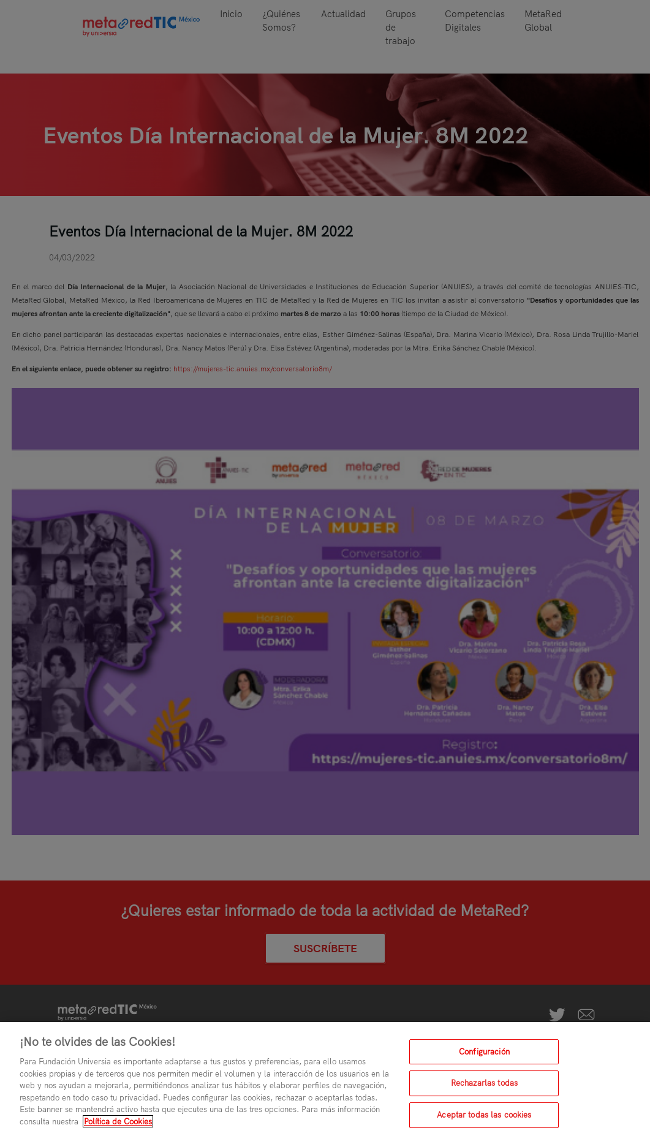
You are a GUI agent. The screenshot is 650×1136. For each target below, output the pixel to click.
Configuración (484, 1056)
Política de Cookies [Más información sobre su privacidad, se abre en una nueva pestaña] (118, 1125)
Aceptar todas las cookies (484, 1119)
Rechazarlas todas (484, 1087)
